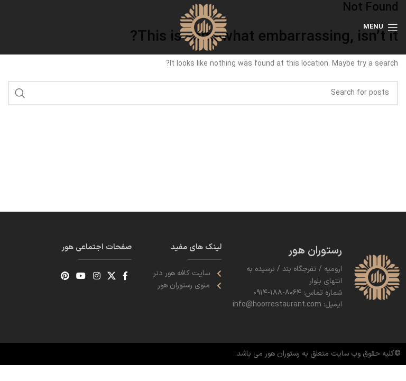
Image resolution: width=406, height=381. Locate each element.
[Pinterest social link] (64, 276)
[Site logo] (203, 26)
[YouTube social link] (81, 276)
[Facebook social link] (125, 276)
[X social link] (111, 276)
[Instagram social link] (96, 276)
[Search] (203, 93)
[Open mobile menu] (380, 27)
